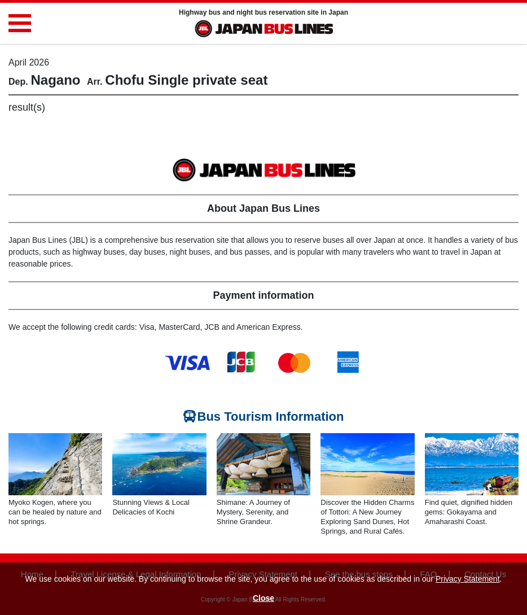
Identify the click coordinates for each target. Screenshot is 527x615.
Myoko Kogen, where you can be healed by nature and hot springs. (55, 512)
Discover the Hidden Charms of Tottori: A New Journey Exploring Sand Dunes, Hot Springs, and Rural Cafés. (367, 516)
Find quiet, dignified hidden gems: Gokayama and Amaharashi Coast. (468, 512)
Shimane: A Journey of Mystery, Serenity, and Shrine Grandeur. (253, 512)
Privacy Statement (468, 578)
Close (263, 598)
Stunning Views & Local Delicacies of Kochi (150, 507)
